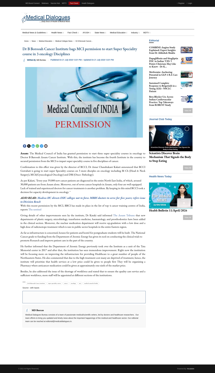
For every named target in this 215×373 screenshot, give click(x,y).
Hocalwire (190, 369)
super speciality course (54, 283)
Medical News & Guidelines (34, 33)
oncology (73, 283)
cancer (66, 283)
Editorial (154, 40)
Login (189, 3)
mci (80, 283)
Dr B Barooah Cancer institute (36, 283)
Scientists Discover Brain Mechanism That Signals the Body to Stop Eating (170, 157)
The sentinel (34, 209)
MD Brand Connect (33, 3)
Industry (134, 33)
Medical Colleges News (64, 41)
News (34, 41)
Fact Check (74, 3)
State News (99, 33)
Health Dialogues (88, 3)
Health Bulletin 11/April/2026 (168, 210)
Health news (56, 33)
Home (26, 41)
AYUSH (86, 33)
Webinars (45, 3)
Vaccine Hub (55, 3)
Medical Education (118, 33)
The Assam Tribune (124, 215)
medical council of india (91, 283)
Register (180, 3)
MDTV (64, 3)
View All (187, 110)
